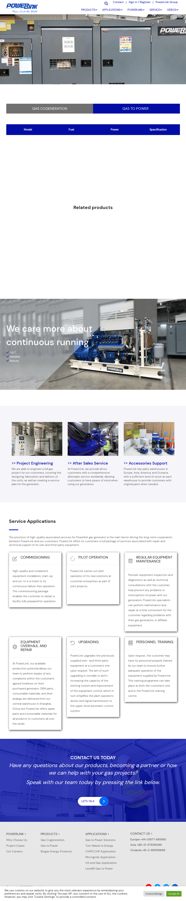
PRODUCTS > (50, 834)
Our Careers (14, 851)
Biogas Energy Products (56, 851)
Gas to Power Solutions (100, 840)
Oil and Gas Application (101, 863)
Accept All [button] (173, 893)
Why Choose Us (16, 840)
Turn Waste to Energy (99, 846)
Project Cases (15, 846)
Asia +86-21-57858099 (146, 845)
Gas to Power (135, 108)
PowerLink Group (167, 2)
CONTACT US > (141, 833)
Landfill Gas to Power (99, 868)
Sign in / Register (140, 2)
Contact (118, 2)
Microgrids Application (100, 857)
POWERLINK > (16, 834)
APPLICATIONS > (97, 834)
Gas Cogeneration (49, 108)
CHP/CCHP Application (100, 851)
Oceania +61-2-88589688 (147, 850)
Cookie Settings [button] (154, 893)
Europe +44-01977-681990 (148, 839)
